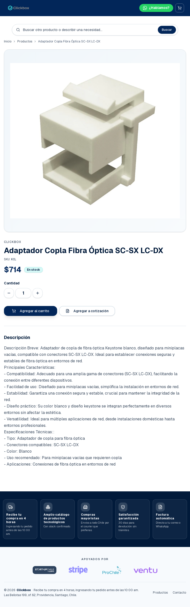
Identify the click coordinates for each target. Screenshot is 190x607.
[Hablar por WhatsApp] (156, 8)
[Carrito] (179, 7)
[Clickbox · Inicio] (18, 7)
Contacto (179, 593)
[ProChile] (112, 570)
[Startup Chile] (44, 570)
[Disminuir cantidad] (9, 293)
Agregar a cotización (87, 311)
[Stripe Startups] (78, 570)
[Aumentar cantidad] (38, 293)
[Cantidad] (23, 293)
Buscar (167, 30)
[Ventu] (145, 570)
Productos (24, 41)
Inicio (7, 41)
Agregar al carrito (30, 311)
